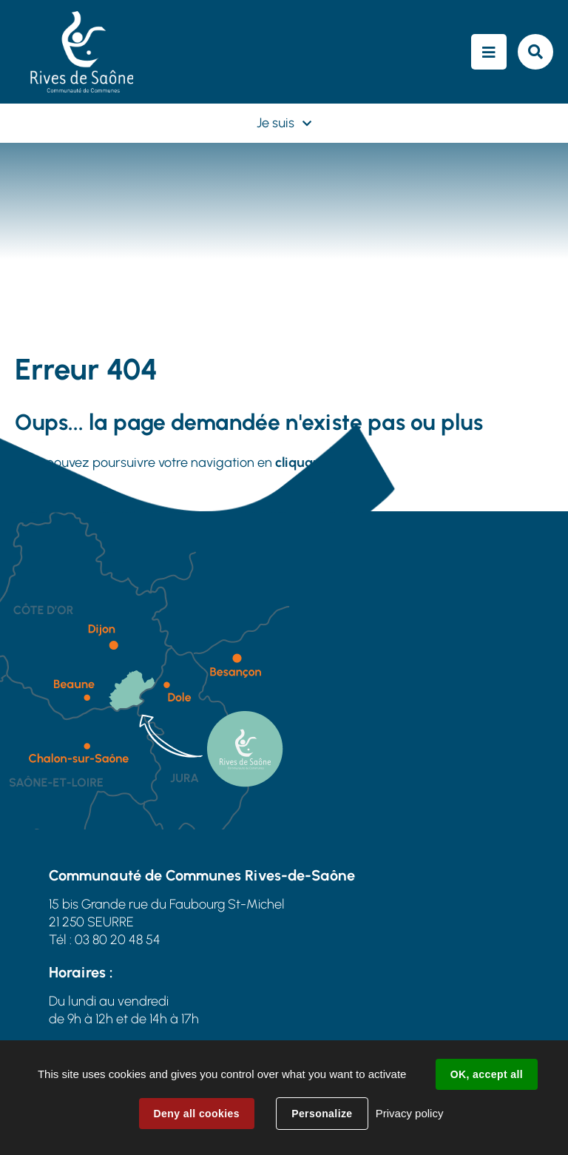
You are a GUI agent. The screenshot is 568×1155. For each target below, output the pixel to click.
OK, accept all (486, 1074)
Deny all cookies (197, 1113)
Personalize (321, 1113)
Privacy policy (410, 1113)
